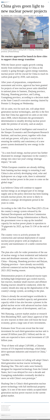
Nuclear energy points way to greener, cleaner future (5, 405)
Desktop (37, 419)
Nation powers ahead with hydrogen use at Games (5, 409)
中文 (12, 419)
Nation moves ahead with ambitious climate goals (5, 410)
